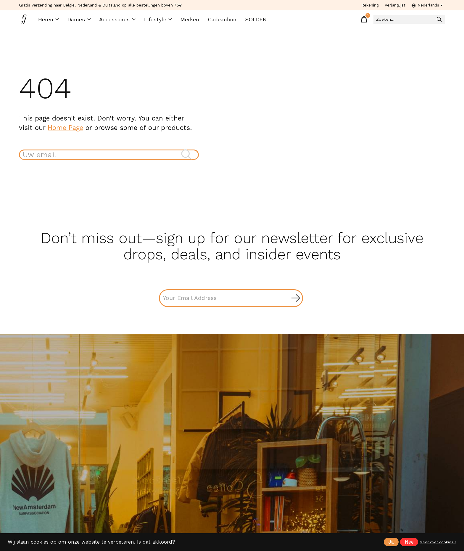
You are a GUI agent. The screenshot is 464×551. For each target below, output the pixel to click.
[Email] (231, 302)
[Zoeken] (405, 21)
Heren (49, 21)
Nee (409, 542)
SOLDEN (250, 21)
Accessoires (116, 21)
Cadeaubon (217, 21)
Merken (185, 21)
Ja (391, 542)
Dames (79, 21)
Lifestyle (154, 21)
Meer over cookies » (438, 542)
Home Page (65, 130)
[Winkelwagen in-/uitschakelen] (354, 21)
